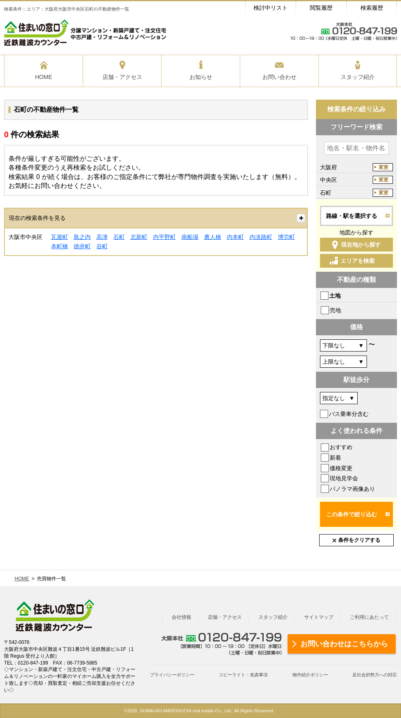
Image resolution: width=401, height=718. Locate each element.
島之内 (82, 237)
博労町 (286, 237)
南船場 (189, 237)
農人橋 (212, 237)
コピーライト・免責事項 (243, 674)
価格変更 (341, 468)
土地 (335, 295)
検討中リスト (271, 7)
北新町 (138, 237)
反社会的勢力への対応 (374, 674)
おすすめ (341, 447)
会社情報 (181, 617)
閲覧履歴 (321, 7)
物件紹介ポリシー (310, 674)
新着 (335, 457)
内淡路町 (261, 237)
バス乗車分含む (349, 414)
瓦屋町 (59, 237)
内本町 (235, 237)
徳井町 (82, 246)
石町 (119, 237)
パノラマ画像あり (352, 489)
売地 (335, 310)
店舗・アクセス (225, 617)
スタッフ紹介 (273, 617)
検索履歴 (371, 7)
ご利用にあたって (369, 617)
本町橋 (59, 246)
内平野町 (164, 237)
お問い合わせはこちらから (344, 644)
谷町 (102, 246)
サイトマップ (318, 617)
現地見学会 (344, 478)
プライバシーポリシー (172, 674)
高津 (102, 237)
